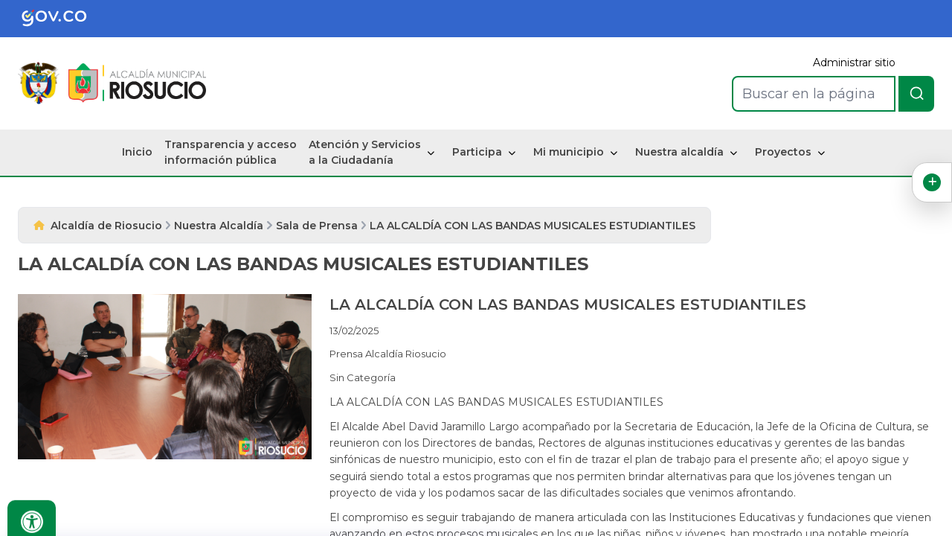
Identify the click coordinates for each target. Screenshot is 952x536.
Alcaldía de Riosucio (106, 225)
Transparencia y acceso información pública (230, 152)
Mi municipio (568, 152)
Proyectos (783, 152)
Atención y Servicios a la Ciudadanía (365, 152)
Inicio (137, 152)
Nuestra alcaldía (679, 152)
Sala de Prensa (317, 225)
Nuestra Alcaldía (218, 225)
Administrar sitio (854, 62)
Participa (477, 152)
